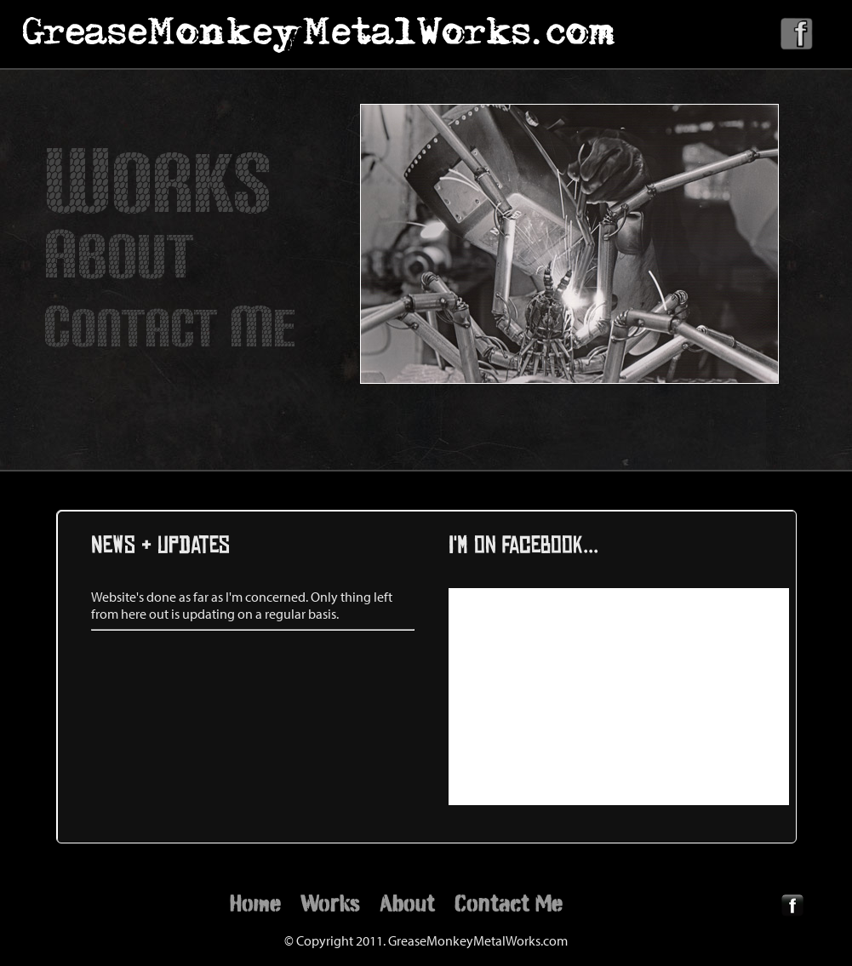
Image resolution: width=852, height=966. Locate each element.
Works (330, 903)
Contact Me (509, 903)
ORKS (157, 183)
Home (255, 903)
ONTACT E (169, 328)
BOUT (118, 256)
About (407, 903)
